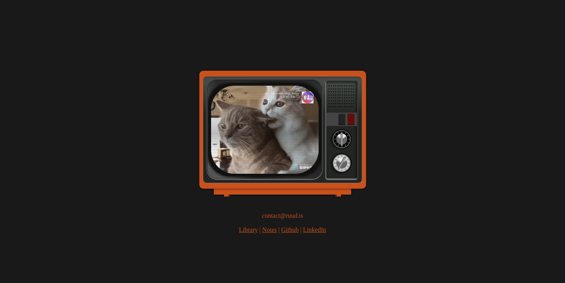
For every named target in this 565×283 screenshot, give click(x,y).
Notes (269, 229)
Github (290, 229)
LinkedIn (314, 229)
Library (248, 229)
